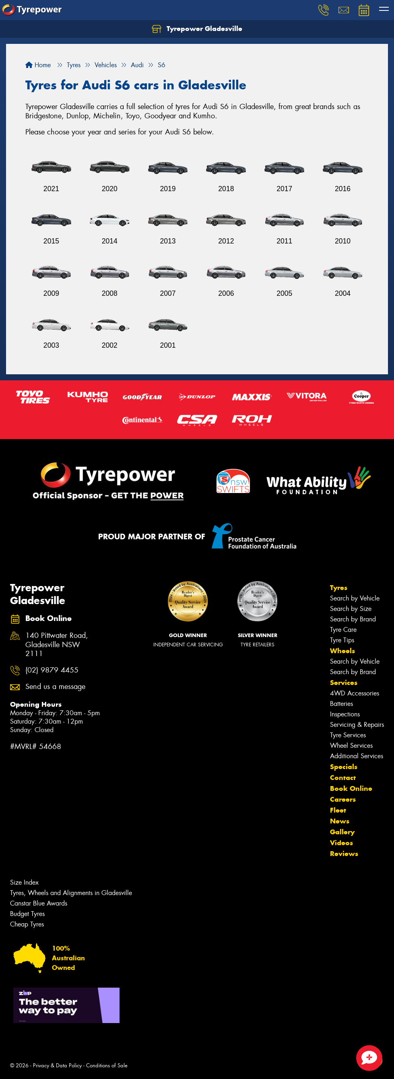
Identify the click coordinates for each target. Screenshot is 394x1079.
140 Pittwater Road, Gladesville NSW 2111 (56, 645)
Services (343, 682)
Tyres (338, 587)
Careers (343, 799)
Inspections (345, 714)
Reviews (344, 853)
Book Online (351, 788)
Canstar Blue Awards (38, 903)
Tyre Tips (342, 640)
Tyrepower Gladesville (197, 29)
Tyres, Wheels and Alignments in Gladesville (71, 893)
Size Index (24, 882)
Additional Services (356, 756)
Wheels (342, 650)
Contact (343, 777)
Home (38, 65)
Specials (343, 766)
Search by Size (350, 608)
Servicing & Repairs (357, 724)
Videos (341, 842)
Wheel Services (351, 745)
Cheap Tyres (27, 924)
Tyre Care (343, 629)
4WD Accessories (354, 693)
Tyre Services (348, 735)
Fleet (338, 810)
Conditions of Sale (107, 1065)
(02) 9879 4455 (51, 670)
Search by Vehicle (355, 598)
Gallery (342, 831)
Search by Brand (353, 619)
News (339, 821)
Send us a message (55, 686)
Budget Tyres (27, 914)
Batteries (341, 703)
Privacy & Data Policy (57, 1065)
